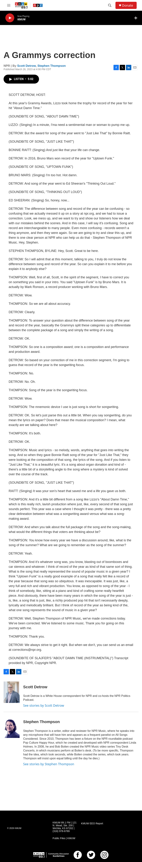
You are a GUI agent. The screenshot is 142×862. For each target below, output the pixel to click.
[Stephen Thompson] (12, 727)
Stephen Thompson (51, 65)
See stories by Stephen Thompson (48, 764)
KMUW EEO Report (92, 823)
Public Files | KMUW (64, 838)
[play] (10, 18)
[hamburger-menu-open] (8, 5)
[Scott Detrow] (12, 692)
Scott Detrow (26, 65)
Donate (127, 5)
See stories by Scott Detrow (43, 705)
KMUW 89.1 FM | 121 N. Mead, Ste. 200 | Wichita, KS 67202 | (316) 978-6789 (64, 827)
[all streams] (136, 18)
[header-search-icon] (109, 5)
